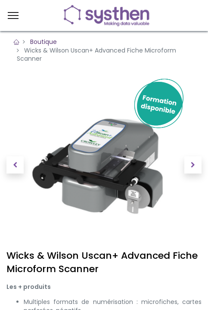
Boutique (43, 41)
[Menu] (13, 15)
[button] (15, 165)
